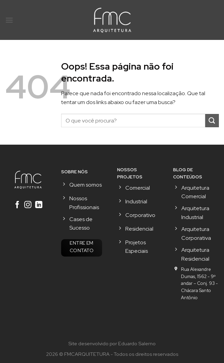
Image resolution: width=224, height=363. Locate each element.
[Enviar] (212, 120)
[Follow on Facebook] (16, 205)
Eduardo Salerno (137, 343)
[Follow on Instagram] (27, 205)
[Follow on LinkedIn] (38, 205)
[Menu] (9, 20)
